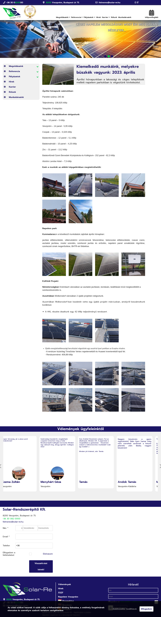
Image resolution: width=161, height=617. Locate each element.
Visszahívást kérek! (41, 566)
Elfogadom (146, 609)
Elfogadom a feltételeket (9, 553)
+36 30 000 (14, 2)
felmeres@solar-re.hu (109, 2)
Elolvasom (48, 554)
